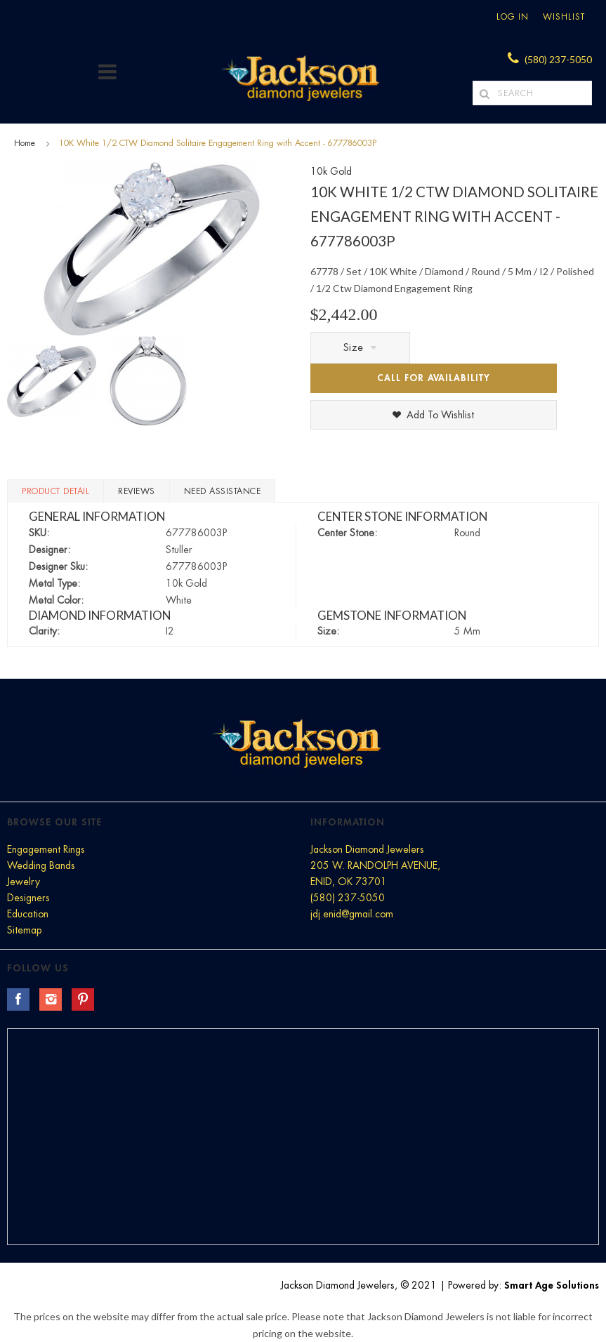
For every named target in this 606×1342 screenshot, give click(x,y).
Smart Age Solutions (551, 1285)
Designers (28, 898)
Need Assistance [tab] (222, 491)
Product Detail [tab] (55, 491)
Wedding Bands (41, 865)
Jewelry (23, 881)
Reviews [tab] (136, 491)
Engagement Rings (46, 849)
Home (24, 143)
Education (27, 914)
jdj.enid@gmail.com (351, 914)
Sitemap (24, 930)
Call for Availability (433, 378)
